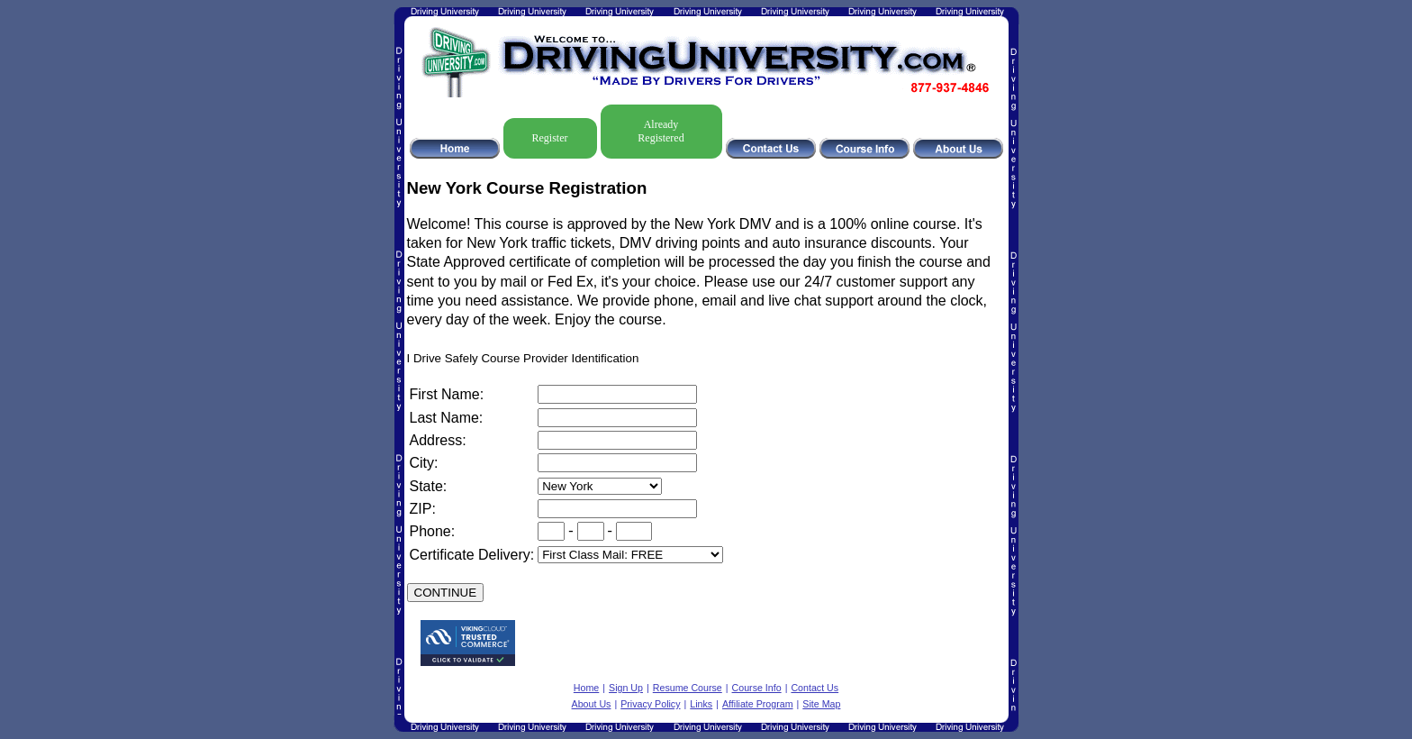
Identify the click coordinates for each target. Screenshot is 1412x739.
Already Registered (660, 131)
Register (550, 138)
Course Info (757, 687)
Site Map (821, 703)
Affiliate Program (757, 703)
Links (701, 703)
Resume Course (687, 687)
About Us (591, 703)
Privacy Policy (650, 703)
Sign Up (626, 687)
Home (586, 687)
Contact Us (814, 687)
